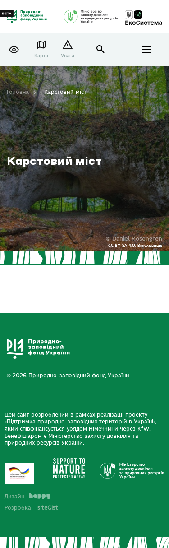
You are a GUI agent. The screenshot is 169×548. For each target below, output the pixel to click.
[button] (14, 49)
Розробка (31, 508)
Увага (67, 56)
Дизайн (27, 496)
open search (100, 49)
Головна (18, 92)
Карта (41, 56)
